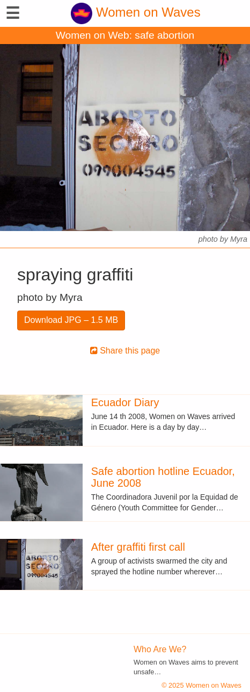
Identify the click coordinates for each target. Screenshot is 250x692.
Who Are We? (160, 649)
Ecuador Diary (125, 402)
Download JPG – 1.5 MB (71, 320)
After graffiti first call (138, 547)
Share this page (125, 350)
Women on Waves (135, 12)
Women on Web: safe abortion (125, 35)
